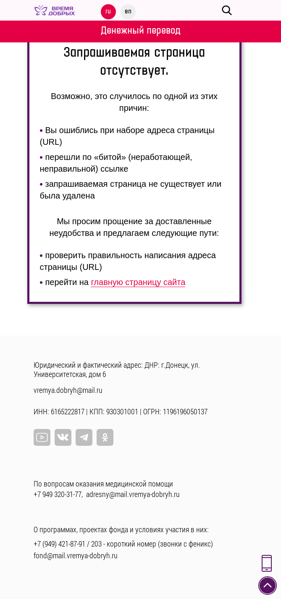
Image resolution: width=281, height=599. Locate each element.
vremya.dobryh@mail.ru (68, 390)
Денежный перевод (141, 30)
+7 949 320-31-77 (57, 494)
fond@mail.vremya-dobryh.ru (76, 555)
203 (96, 544)
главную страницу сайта (138, 282)
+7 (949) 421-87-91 (59, 544)
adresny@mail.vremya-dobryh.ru (133, 494)
